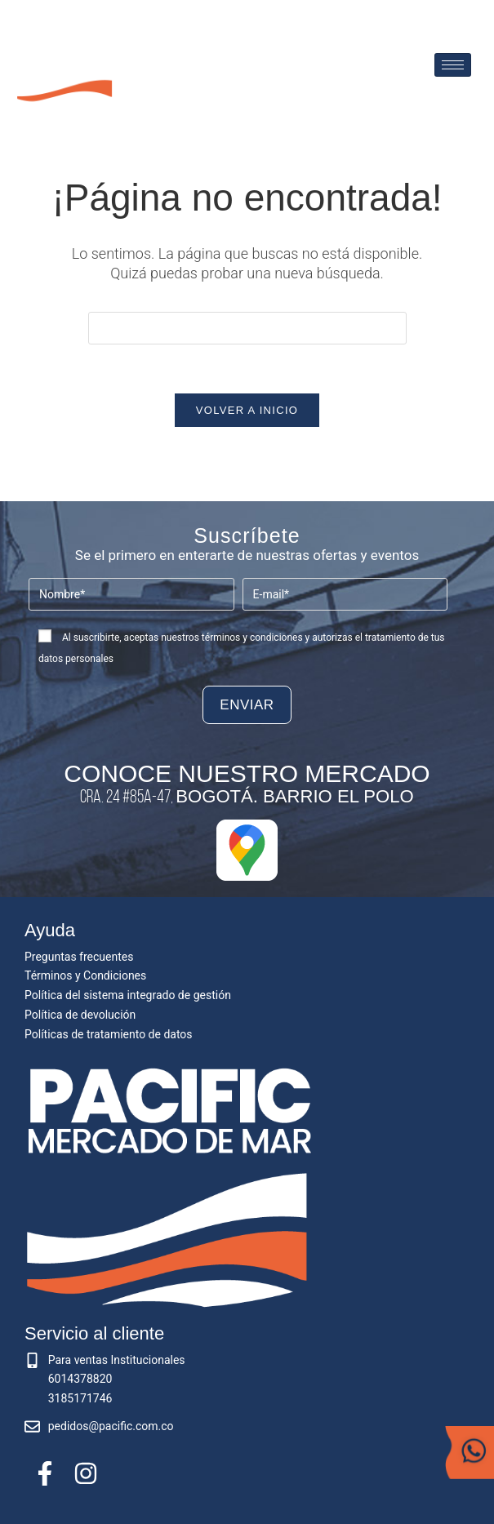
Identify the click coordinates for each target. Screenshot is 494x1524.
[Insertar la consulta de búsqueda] (247, 328)
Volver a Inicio (247, 411)
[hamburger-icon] (452, 65)
